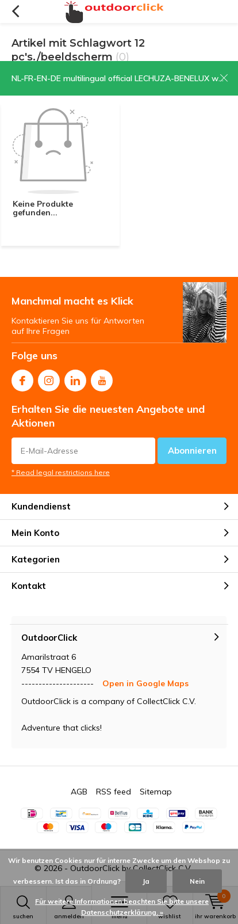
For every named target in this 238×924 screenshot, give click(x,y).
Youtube (102, 378)
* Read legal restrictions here (60, 472)
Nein (197, 881)
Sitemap (156, 791)
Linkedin (75, 378)
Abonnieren (192, 450)
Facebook (22, 378)
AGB (79, 791)
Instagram (49, 378)
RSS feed (113, 791)
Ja (146, 881)
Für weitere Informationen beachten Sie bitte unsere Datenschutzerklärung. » (122, 907)
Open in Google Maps (145, 683)
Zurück (15, 11)
